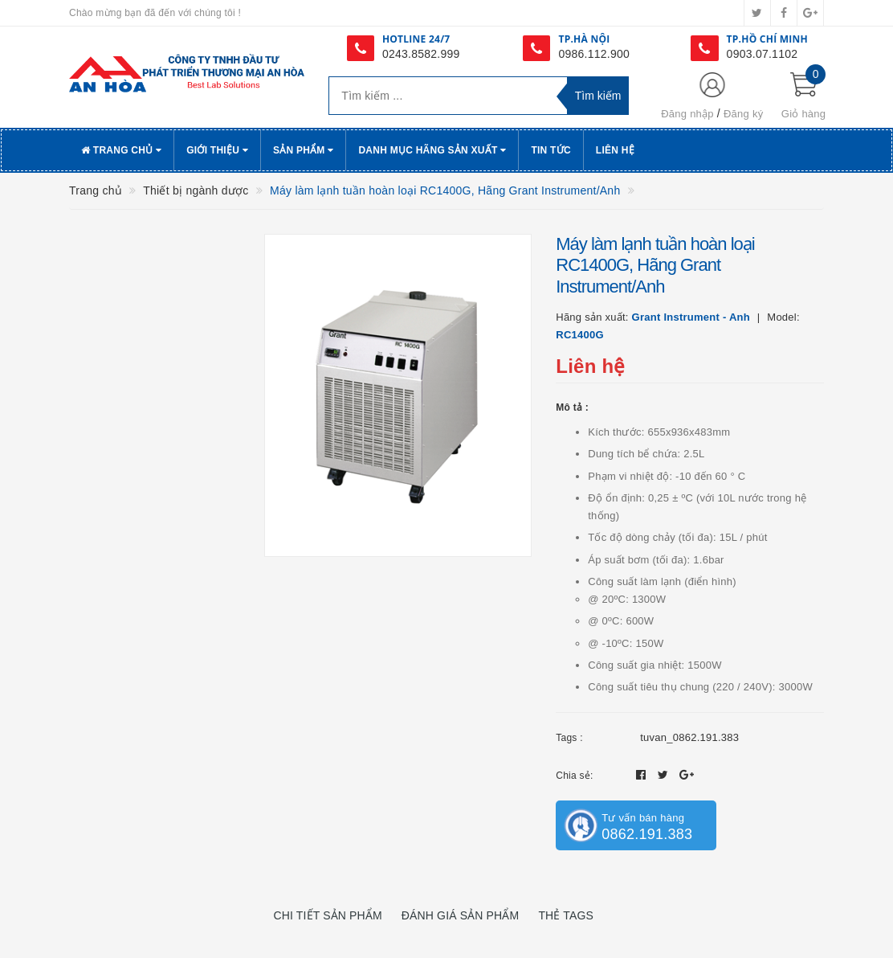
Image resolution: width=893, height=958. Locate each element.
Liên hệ (615, 150)
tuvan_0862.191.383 (689, 737)
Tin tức (550, 150)
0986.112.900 (594, 53)
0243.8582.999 (421, 53)
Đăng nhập (687, 114)
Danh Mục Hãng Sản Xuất (432, 150)
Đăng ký (743, 114)
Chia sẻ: (574, 775)
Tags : (569, 737)
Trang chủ (121, 150)
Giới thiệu (217, 150)
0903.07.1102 (762, 53)
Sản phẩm (303, 150)
